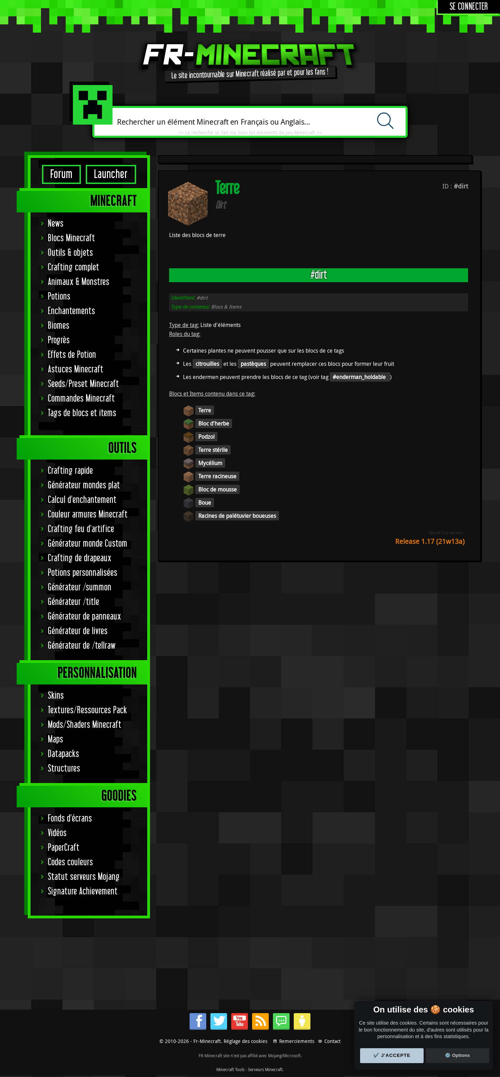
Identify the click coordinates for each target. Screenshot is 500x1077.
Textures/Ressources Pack (87, 710)
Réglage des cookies (245, 1041)
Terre (204, 410)
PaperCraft (64, 848)
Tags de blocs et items (82, 413)
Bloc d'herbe (213, 423)
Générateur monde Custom (87, 544)
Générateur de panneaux (84, 617)
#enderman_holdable (360, 377)
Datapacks (63, 754)
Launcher (111, 174)
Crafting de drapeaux (79, 558)
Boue (204, 502)
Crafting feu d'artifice (81, 529)
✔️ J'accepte (392, 1055)
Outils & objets (70, 253)
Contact (332, 1041)
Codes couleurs (70, 862)
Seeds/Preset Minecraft (83, 384)
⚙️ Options (457, 1055)
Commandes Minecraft (81, 399)
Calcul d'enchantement (82, 500)
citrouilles (207, 364)
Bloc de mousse (217, 489)
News (56, 224)
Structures (64, 769)
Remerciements (296, 1041)
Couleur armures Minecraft (88, 515)
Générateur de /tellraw (82, 646)
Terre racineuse (217, 476)
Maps (55, 739)
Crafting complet (73, 267)
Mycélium (210, 463)
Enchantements (71, 311)
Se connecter (469, 7)
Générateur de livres (78, 631)
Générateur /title (73, 602)
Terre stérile (213, 450)
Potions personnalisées (82, 573)
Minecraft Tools (230, 1069)
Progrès (59, 340)
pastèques (253, 364)
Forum (61, 174)
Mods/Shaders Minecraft (85, 725)
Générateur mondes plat (84, 485)
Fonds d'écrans (70, 819)
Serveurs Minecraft (265, 1069)
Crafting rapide (70, 471)
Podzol (206, 436)
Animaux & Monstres (78, 282)
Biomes (58, 326)
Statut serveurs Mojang (84, 877)
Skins (56, 696)
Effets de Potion (72, 355)
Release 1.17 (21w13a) (430, 541)
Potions (59, 297)
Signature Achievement (83, 891)
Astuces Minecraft (75, 369)
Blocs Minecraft (71, 238)
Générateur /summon (79, 587)
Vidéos (57, 833)
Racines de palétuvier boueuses (237, 516)
